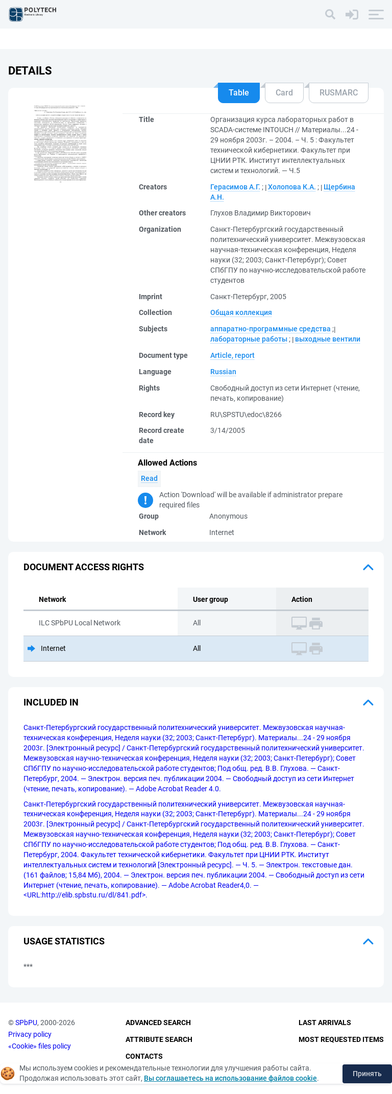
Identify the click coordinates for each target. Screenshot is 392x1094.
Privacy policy (30, 1034)
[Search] (330, 14)
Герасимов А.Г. (235, 187)
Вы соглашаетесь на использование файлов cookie (230, 1078)
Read (149, 478)
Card (284, 93)
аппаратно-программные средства (270, 329)
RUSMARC (339, 93)
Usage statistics (64, 941)
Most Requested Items (341, 1039)
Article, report (232, 355)
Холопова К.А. (292, 187)
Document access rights (83, 567)
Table (239, 93)
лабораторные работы (248, 339)
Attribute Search (159, 1039)
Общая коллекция (241, 312)
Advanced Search (158, 1023)
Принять (367, 1073)
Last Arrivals (325, 1023)
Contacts (144, 1056)
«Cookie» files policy (39, 1046)
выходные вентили (327, 339)
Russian (223, 372)
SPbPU (26, 1023)
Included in (51, 702)
